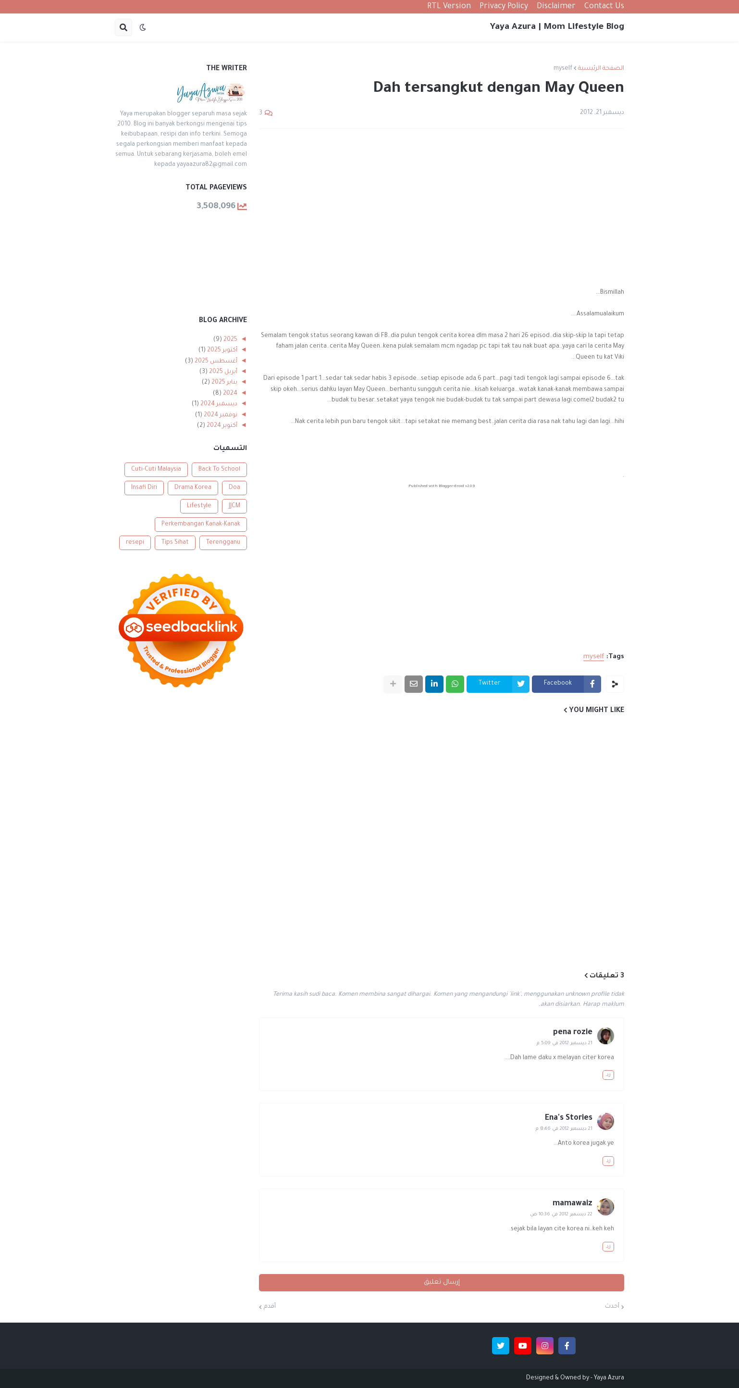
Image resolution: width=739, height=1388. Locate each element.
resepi (135, 542)
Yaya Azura (609, 1378)
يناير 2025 (223, 382)
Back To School (219, 469)
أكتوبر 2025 (221, 350)
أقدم (270, 1306)
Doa (234, 488)
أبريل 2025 (222, 372)
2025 (229, 340)
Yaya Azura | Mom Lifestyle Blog (557, 27)
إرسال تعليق (442, 1282)
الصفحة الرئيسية (601, 68)
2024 (229, 393)
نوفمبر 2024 (219, 415)
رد (608, 1075)
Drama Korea (192, 488)
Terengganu (223, 542)
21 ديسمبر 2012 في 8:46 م (564, 1129)
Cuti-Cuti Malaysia (156, 469)
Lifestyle (199, 506)
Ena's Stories (568, 1118)
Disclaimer (556, 6)
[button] (142, 27)
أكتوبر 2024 (221, 426)
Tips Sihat (175, 542)
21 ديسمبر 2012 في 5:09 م (564, 1043)
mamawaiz (572, 1204)
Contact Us (604, 6)
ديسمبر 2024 (218, 404)
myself (563, 68)
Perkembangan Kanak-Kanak (200, 524)
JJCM (234, 506)
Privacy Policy (504, 6)
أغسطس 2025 (215, 361)
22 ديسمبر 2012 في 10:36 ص (561, 1214)
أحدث (612, 1306)
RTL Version (449, 6)
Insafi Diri (144, 488)
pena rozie (572, 1032)
